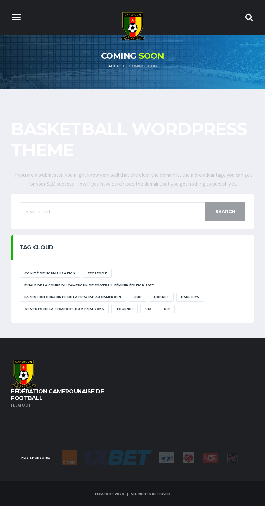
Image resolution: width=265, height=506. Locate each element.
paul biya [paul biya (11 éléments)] (190, 297)
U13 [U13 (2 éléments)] (148, 309)
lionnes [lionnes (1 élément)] (161, 297)
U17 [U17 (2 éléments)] (167, 309)
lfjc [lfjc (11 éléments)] (137, 297)
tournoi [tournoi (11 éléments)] (124, 309)
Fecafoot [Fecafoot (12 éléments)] (97, 273)
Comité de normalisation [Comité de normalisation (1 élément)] (49, 273)
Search (225, 211)
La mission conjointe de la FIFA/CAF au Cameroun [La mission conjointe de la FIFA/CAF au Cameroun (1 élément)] (72, 297)
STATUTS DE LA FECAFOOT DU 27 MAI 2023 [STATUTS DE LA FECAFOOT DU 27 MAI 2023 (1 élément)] (64, 309)
